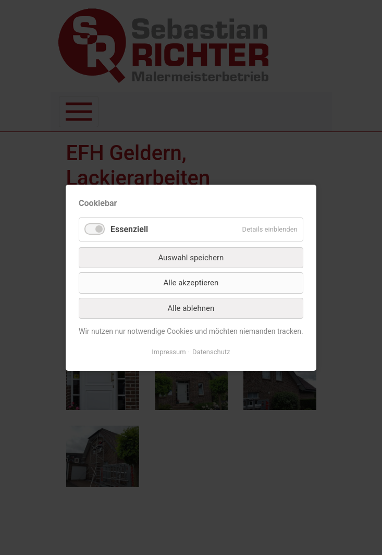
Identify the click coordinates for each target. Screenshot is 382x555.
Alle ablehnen (191, 307)
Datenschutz (211, 351)
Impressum (169, 351)
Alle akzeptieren (191, 282)
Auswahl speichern (191, 257)
